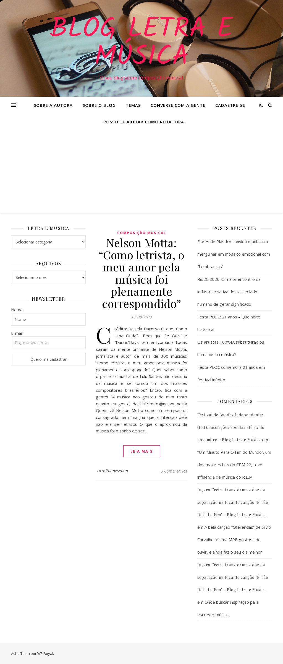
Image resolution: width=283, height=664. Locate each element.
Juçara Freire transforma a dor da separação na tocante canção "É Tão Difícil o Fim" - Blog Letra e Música (232, 502)
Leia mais (141, 451)
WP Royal (45, 653)
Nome (17, 309)
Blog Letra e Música (141, 43)
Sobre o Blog (99, 105)
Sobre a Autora (53, 105)
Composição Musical (141, 232)
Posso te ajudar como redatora (143, 121)
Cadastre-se (230, 105)
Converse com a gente (178, 105)
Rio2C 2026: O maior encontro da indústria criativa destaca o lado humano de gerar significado (229, 291)
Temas (133, 105)
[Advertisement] (141, 171)
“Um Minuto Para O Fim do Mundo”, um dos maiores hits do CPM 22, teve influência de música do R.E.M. (234, 464)
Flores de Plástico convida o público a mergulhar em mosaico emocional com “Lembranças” (233, 254)
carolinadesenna (112, 470)
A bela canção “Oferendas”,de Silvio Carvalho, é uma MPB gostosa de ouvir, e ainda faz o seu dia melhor (234, 539)
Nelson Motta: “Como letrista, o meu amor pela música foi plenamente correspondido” (142, 273)
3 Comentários (174, 471)
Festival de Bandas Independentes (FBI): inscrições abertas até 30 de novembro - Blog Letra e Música (230, 427)
